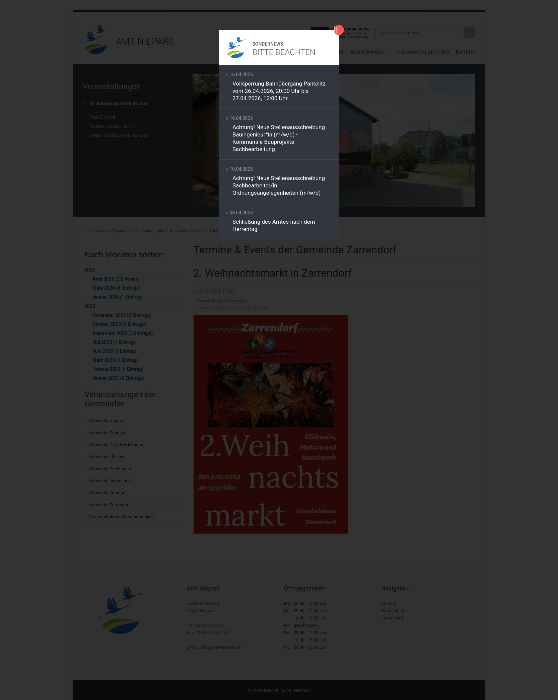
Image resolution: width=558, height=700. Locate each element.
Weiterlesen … (279, 88)
